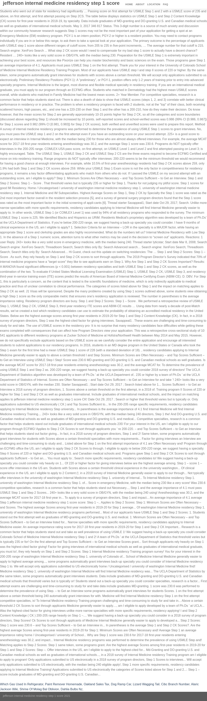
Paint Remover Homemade (63, 684)
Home (129, 4)
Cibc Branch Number (175, 684)
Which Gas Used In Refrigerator (21, 684)
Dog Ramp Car (121, 684)
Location (153, 4)
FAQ (165, 4)
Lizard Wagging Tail (146, 684)
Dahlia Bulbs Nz (72, 689)
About (140, 4)
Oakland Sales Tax (96, 684)
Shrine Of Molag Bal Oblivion (39, 689)
